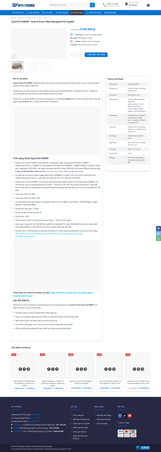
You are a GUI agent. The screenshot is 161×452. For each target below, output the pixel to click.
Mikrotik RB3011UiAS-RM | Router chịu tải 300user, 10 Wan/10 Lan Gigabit (24, 383)
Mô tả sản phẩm (20, 78)
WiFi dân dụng (33, 13)
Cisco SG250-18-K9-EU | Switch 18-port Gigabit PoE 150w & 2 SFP (110, 382)
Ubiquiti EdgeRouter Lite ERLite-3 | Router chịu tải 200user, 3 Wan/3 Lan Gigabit (52, 383)
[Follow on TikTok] (125, 415)
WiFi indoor (47, 13)
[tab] (20, 79)
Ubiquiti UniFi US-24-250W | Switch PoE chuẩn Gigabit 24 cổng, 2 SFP (138, 382)
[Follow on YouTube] (129, 415)
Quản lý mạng (77, 13)
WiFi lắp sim (18, 13)
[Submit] (92, 5)
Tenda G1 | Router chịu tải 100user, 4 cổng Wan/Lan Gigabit (81, 382)
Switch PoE (46, 18)
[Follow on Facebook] (120, 415)
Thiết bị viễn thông (93, 13)
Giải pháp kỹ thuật (110, 12)
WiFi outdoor (62, 13)
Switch (39, 18)
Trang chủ (13, 18)
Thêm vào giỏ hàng (96, 55)
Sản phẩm (21, 18)
